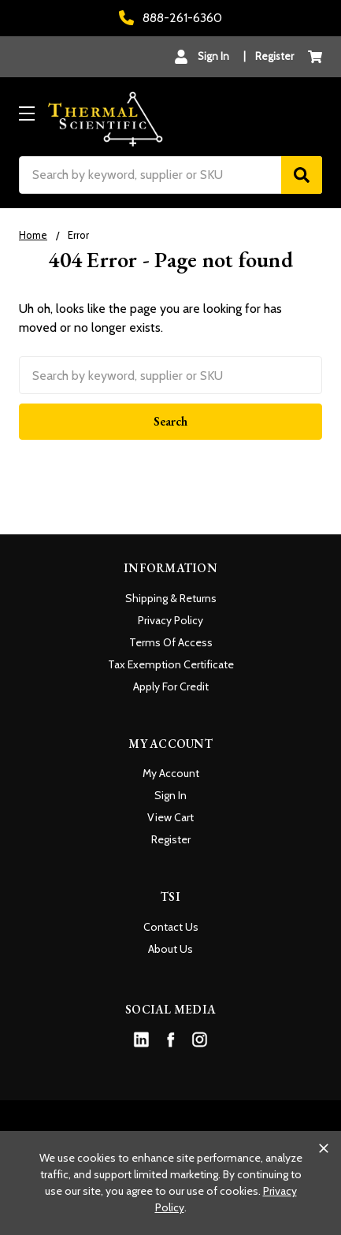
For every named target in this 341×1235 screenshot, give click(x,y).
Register (274, 56)
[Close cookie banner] (323, 1148)
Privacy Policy (170, 620)
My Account (171, 773)
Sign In (170, 795)
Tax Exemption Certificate (171, 664)
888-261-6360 (170, 17)
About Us (170, 949)
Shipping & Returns (171, 598)
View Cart (170, 817)
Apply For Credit (171, 686)
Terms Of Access (171, 642)
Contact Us (170, 927)
